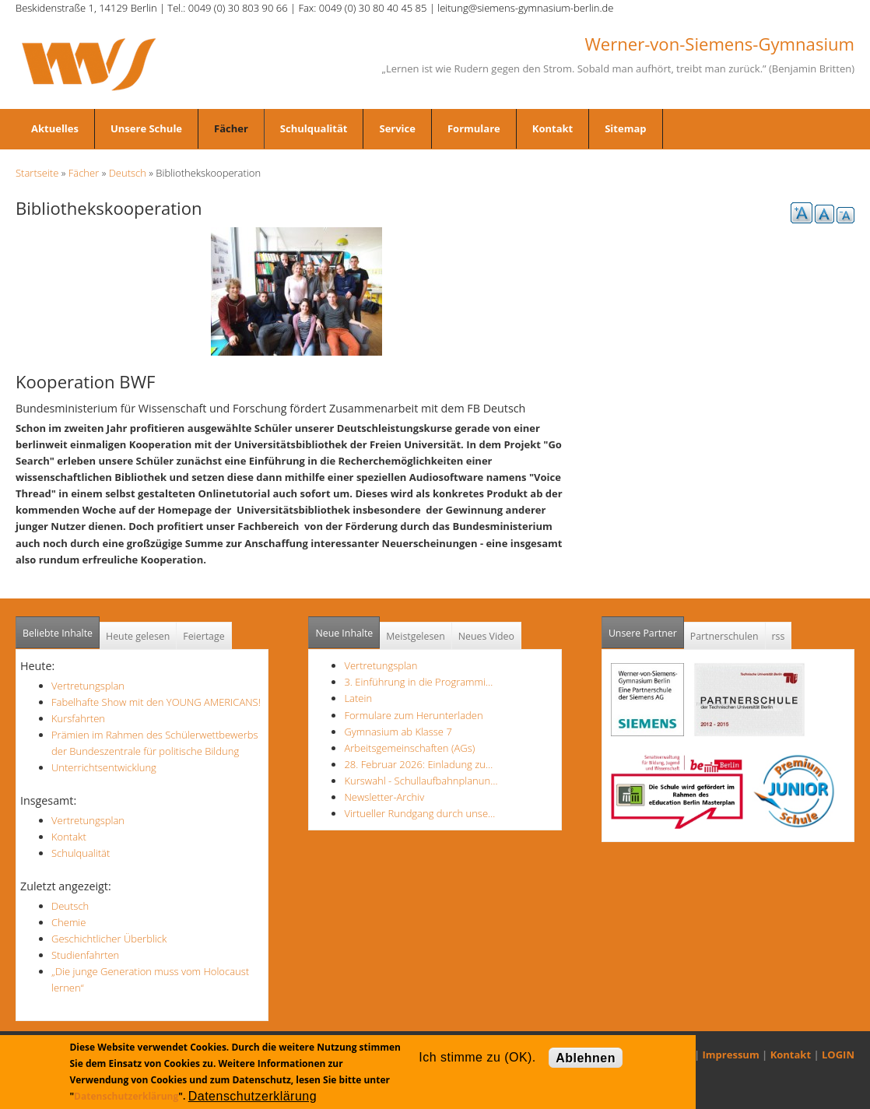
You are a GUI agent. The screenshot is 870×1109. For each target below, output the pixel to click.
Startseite (37, 173)
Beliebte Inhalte (58, 633)
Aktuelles (55, 128)
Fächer (231, 128)
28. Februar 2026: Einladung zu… (418, 764)
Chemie (68, 922)
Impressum (731, 1055)
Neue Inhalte (344, 633)
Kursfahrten (78, 718)
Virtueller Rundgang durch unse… (419, 813)
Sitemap (625, 128)
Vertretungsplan (88, 686)
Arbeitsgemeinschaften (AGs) (409, 748)
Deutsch (127, 173)
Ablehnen (586, 1058)
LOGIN (838, 1055)
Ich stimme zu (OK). (477, 1057)
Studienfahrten (85, 955)
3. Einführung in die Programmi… (418, 682)
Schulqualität (314, 128)
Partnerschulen (724, 636)
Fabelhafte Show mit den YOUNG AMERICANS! (156, 702)
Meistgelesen (415, 636)
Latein (358, 698)
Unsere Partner (646, 628)
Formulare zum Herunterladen (413, 715)
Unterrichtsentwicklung (103, 767)
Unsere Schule (146, 128)
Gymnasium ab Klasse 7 (397, 732)
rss (778, 636)
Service (397, 128)
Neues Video (486, 636)
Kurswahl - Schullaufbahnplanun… (420, 781)
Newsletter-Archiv (384, 797)
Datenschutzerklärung (126, 1096)
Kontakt (552, 128)
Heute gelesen (138, 636)
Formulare (473, 128)
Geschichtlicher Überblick (109, 939)
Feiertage (203, 636)
